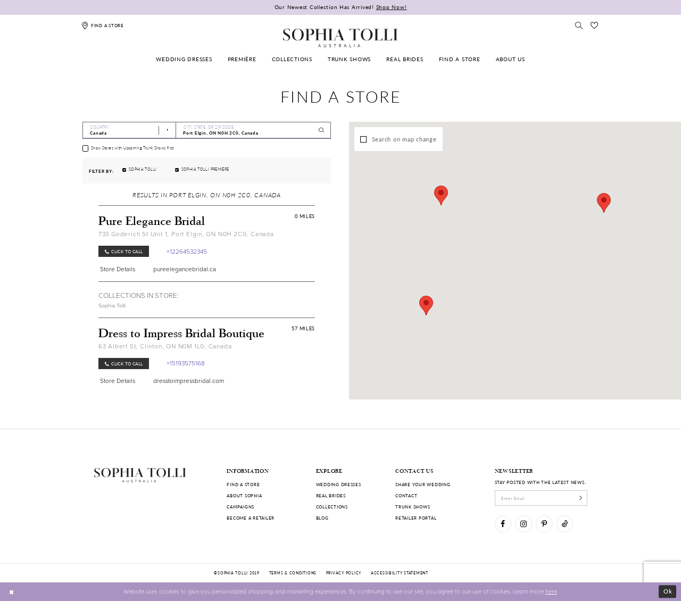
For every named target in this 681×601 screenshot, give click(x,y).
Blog (322, 518)
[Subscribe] (580, 497)
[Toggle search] (579, 25)
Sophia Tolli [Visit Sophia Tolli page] (112, 306)
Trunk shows (412, 507)
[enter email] (541, 497)
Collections (332, 507)
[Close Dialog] (12, 591)
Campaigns (240, 507)
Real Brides (331, 495)
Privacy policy (343, 572)
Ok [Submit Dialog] (667, 591)
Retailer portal (415, 518)
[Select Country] (129, 130)
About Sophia (244, 495)
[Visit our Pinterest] (544, 523)
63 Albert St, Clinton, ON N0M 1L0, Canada (165, 346)
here (551, 591)
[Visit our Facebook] (503, 523)
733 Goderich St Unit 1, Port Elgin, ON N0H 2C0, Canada (186, 234)
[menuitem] (184, 59)
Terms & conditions (293, 572)
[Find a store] (103, 25)
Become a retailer (251, 518)
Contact (406, 495)
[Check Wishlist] (594, 25)
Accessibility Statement (399, 572)
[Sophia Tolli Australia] (340, 38)
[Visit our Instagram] (523, 523)
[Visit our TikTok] (565, 523)
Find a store (243, 484)
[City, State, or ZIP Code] (253, 130)
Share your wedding (422, 484)
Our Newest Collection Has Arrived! (341, 7)
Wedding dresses (338, 484)
